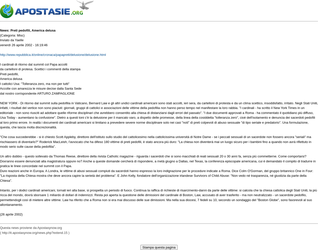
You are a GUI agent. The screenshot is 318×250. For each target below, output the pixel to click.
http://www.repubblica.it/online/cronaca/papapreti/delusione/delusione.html (53, 55)
